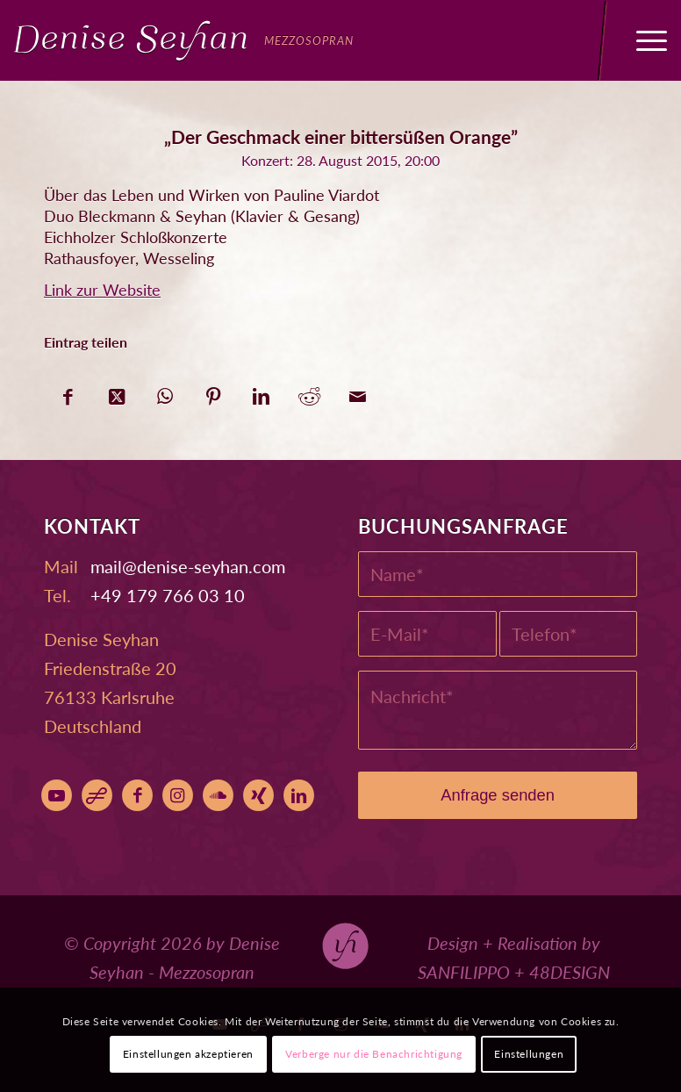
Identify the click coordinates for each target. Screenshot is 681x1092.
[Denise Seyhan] (184, 40)
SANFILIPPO (464, 971)
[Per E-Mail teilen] (357, 392)
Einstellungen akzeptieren (188, 1053)
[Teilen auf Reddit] (309, 392)
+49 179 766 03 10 (167, 595)
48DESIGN (569, 971)
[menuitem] (643, 40)
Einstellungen (528, 1053)
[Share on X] (116, 392)
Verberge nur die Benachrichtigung (373, 1053)
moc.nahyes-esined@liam (187, 566)
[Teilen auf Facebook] (68, 392)
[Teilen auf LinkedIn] (261, 392)
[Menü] (643, 40)
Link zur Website (102, 289)
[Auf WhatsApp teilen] (164, 392)
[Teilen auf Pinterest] (213, 392)
